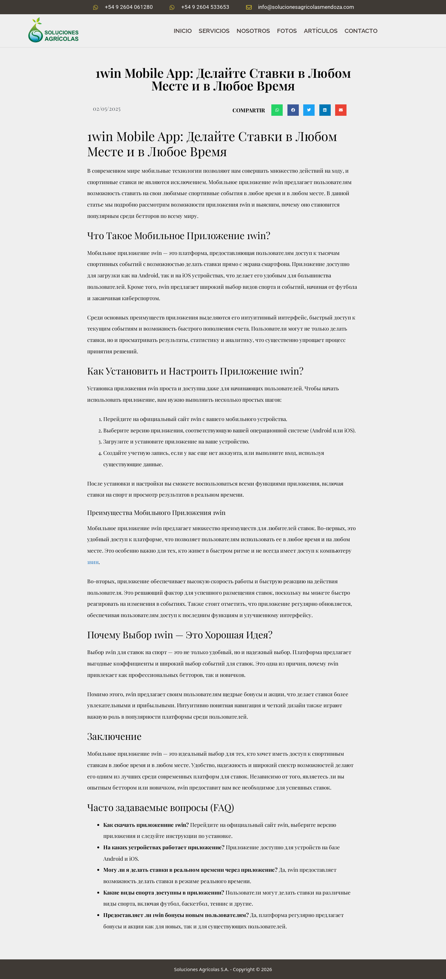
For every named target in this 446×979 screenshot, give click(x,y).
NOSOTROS (253, 30)
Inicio (183, 30)
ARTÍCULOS (321, 30)
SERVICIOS (214, 30)
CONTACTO (361, 30)
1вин (93, 561)
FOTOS (287, 30)
